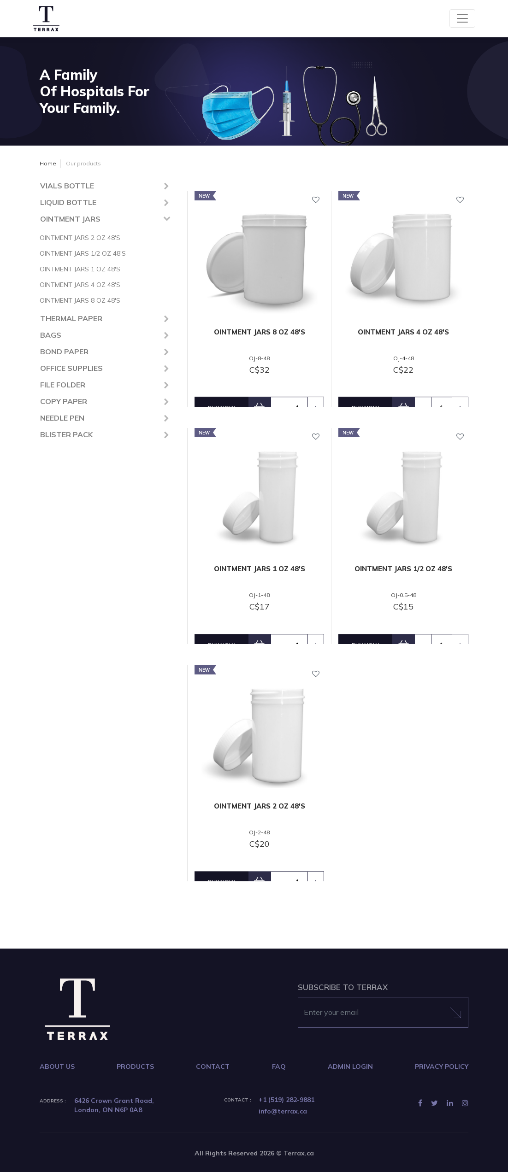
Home (48, 163)
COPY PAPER (63, 401)
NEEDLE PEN (62, 417)
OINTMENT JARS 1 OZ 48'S (80, 269)
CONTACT (213, 1066)
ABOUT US (57, 1066)
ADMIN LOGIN (350, 1066)
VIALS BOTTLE (67, 185)
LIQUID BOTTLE (68, 202)
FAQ (279, 1066)
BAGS (50, 335)
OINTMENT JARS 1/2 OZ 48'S (83, 253)
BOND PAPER (64, 351)
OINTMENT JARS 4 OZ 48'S (80, 285)
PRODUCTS (135, 1066)
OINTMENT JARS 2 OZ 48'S (80, 238)
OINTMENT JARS (70, 218)
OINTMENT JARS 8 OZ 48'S (80, 300)
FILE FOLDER (62, 384)
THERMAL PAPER (71, 318)
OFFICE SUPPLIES (71, 368)
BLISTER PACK (66, 434)
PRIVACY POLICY (441, 1066)
